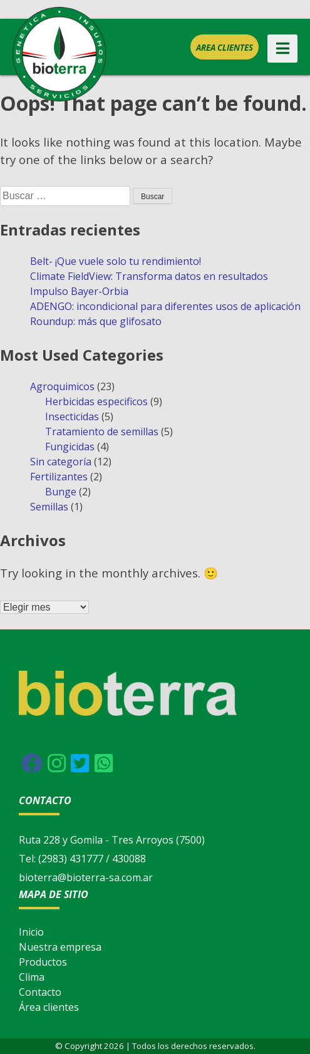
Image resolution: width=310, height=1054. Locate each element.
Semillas (49, 507)
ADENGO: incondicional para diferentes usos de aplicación (165, 306)
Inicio (31, 932)
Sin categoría (60, 461)
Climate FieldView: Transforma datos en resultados (149, 276)
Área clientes (49, 1007)
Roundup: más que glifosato (96, 321)
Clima (31, 977)
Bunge (60, 492)
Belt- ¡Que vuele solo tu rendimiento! (115, 261)
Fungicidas (70, 446)
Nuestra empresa (60, 947)
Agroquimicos (62, 386)
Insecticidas (72, 416)
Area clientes (224, 47)
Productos (43, 962)
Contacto (40, 992)
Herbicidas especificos (96, 401)
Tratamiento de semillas (101, 431)
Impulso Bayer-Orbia (79, 291)
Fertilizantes (59, 476)
